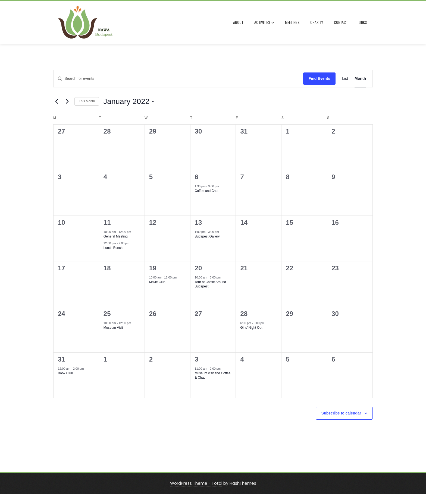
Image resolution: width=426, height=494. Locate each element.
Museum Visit (113, 328)
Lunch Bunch (113, 248)
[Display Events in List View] (345, 78)
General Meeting (116, 236)
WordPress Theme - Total (196, 483)
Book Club (65, 373)
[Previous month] (56, 101)
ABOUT (239, 22)
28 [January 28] (244, 313)
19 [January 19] (152, 268)
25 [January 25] (107, 313)
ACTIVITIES (265, 22)
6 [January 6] (196, 176)
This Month (87, 101)
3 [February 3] (196, 359)
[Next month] (67, 101)
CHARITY (317, 22)
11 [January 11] (107, 222)
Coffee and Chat (206, 191)
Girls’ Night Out (251, 328)
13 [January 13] (198, 222)
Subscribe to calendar (341, 413)
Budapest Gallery (207, 236)
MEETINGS (293, 22)
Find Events (319, 78)
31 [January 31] (61, 359)
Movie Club (157, 282)
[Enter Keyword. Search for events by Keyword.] (178, 78)
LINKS (364, 22)
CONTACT (342, 22)
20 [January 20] (198, 268)
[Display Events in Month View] (360, 78)
